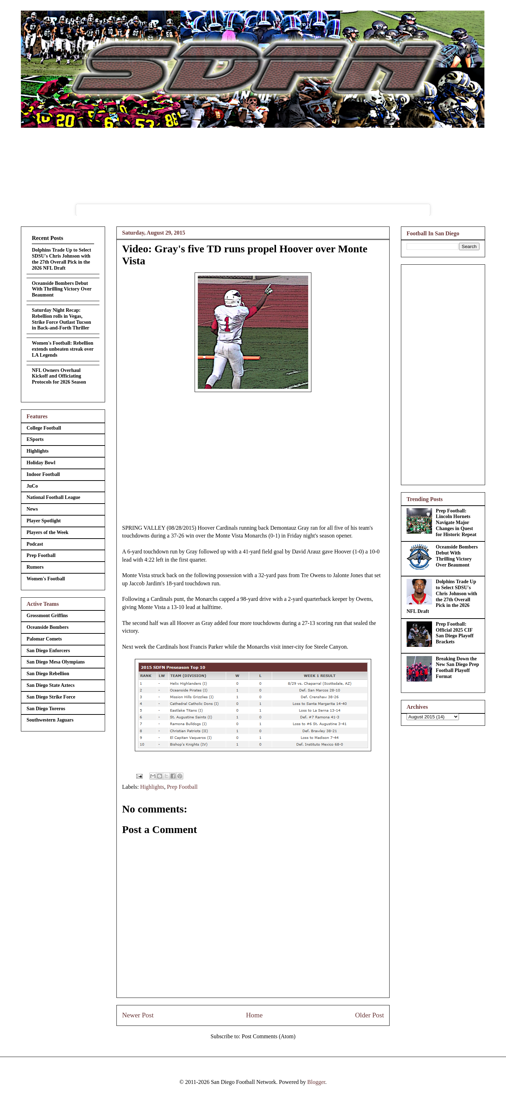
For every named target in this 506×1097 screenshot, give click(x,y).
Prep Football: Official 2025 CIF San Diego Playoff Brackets (455, 632)
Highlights (152, 787)
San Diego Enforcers (48, 650)
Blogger (316, 1082)
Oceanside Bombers (48, 627)
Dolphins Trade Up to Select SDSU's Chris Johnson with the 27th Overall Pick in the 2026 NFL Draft (61, 258)
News (32, 509)
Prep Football (182, 787)
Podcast (35, 544)
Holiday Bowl (41, 462)
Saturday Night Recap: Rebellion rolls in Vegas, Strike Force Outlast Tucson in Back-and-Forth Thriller (61, 319)
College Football (44, 428)
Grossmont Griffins (47, 615)
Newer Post (138, 1015)
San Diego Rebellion (48, 673)
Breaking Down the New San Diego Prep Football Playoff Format (457, 667)
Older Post (369, 1015)
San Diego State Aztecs (51, 685)
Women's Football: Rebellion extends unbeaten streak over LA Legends (62, 349)
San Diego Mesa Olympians (56, 662)
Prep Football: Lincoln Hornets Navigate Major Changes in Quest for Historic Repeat (456, 522)
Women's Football (46, 578)
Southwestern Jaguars (50, 720)
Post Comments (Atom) (268, 1036)
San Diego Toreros (46, 708)
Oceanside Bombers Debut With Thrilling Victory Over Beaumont (61, 289)
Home (254, 1015)
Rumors (35, 567)
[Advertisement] (443, 373)
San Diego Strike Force (51, 697)
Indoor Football (43, 474)
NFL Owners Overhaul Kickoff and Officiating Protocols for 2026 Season (59, 376)
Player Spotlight (44, 520)
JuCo (32, 486)
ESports (35, 439)
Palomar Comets (44, 639)
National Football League (53, 497)
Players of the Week (47, 532)
